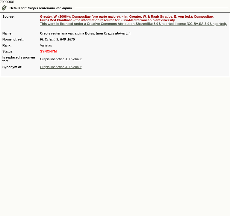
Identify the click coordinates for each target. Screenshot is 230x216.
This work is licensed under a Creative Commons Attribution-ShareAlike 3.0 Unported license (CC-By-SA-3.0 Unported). (133, 24)
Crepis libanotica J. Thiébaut (61, 67)
